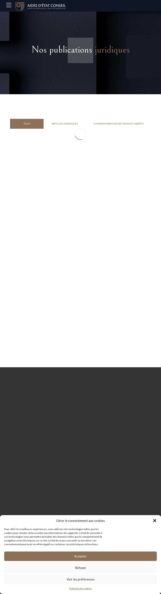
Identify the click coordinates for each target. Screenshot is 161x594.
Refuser (80, 568)
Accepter (80, 556)
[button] (155, 520)
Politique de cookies (80, 588)
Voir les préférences (81, 579)
